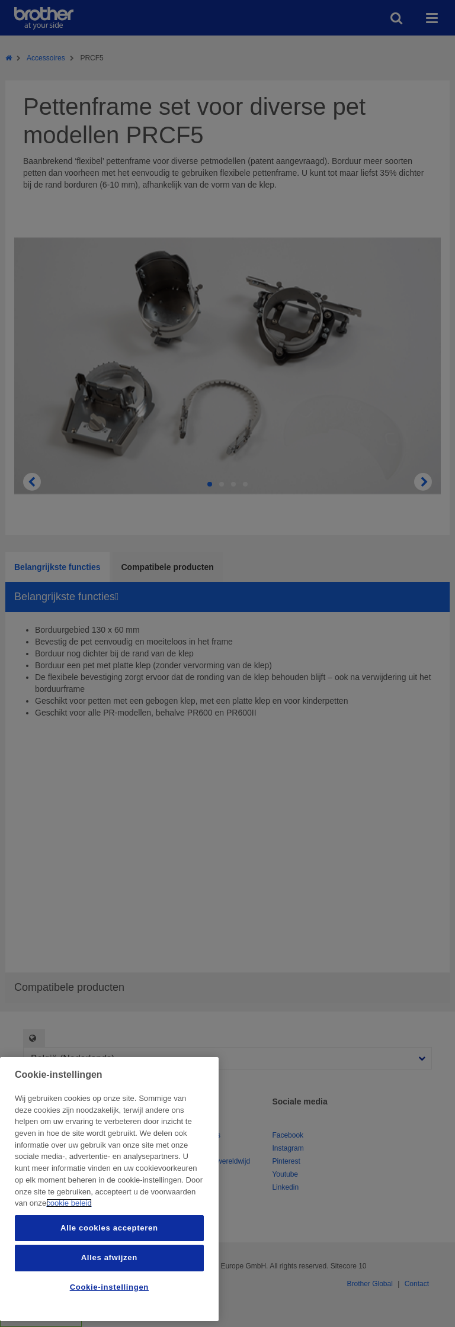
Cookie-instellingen (109, 1287)
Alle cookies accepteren (109, 1227)
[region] (109, 1189)
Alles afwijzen (109, 1257)
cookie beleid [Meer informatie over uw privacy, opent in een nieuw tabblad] (69, 1203)
